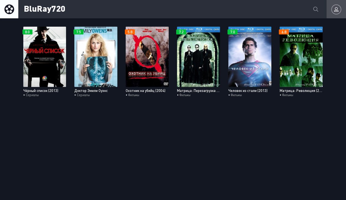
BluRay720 (44, 8)
